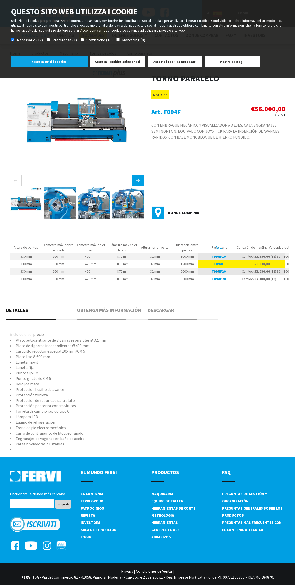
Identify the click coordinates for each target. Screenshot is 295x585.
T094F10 (219, 256)
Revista (88, 515)
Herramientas (164, 522)
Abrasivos (161, 537)
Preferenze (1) (64, 39)
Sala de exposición (99, 529)
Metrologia (162, 515)
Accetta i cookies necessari (174, 62)
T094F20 (219, 271)
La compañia (92, 493)
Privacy (127, 571)
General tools (165, 529)
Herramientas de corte (173, 508)
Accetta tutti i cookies (49, 62)
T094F (219, 264)
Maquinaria (162, 493)
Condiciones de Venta (154, 571)
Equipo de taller (167, 501)
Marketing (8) (133, 39)
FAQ (226, 472)
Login (86, 537)
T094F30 (219, 279)
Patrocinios (92, 508)
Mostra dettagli (232, 62)
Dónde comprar (183, 212)
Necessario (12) (30, 39)
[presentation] (16, 180)
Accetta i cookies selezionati (117, 62)
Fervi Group (92, 501)
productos (165, 472)
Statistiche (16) (99, 39)
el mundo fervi (99, 472)
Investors (90, 522)
